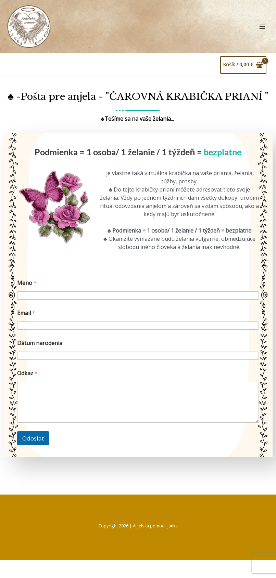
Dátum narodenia (39, 361)
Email (26, 331)
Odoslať (33, 456)
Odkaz (27, 391)
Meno (27, 301)
